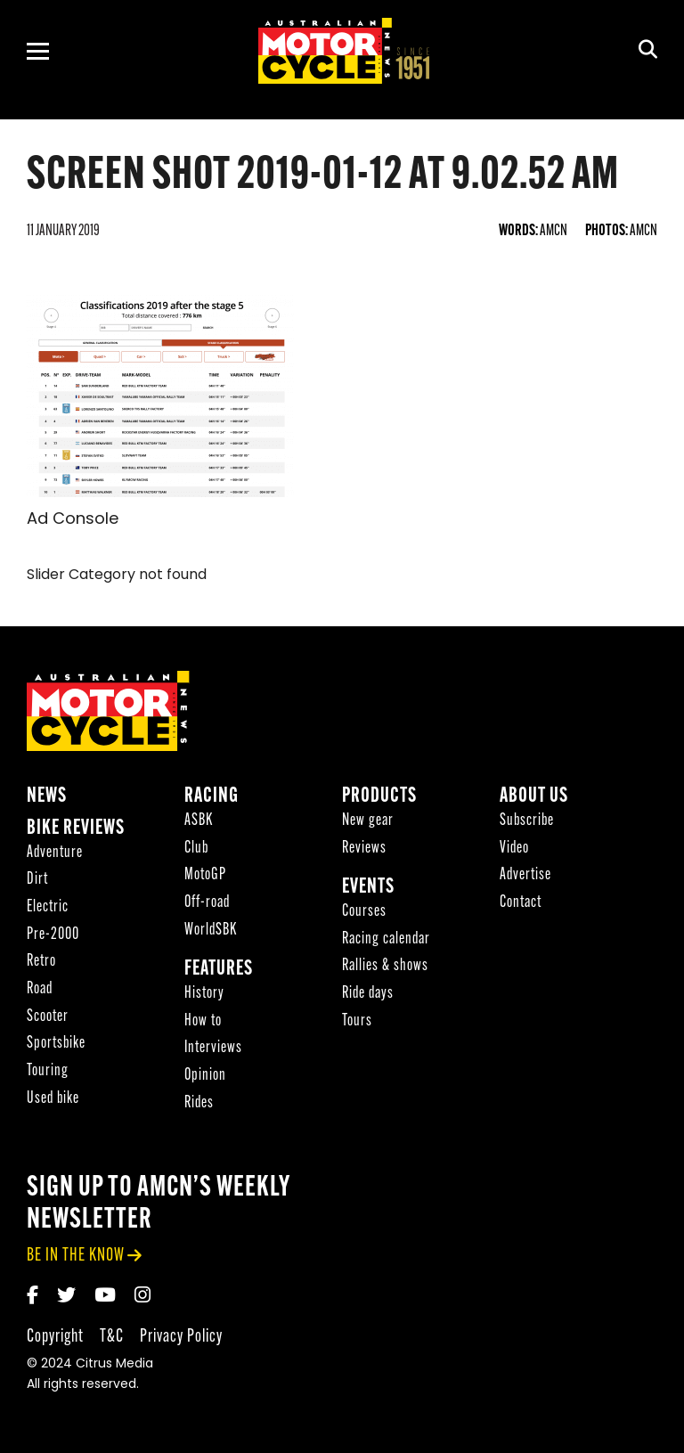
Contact (521, 902)
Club (196, 848)
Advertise (525, 875)
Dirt (37, 879)
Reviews (364, 848)
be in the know (76, 1255)
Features (218, 969)
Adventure (55, 853)
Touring (48, 1071)
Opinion (205, 1075)
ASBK (198, 820)
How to (203, 1021)
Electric (48, 907)
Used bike (53, 1098)
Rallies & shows (385, 966)
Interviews (213, 1048)
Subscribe (527, 820)
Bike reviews (76, 829)
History (204, 993)
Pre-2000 (53, 934)
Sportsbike (56, 1043)
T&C (112, 1336)
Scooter (48, 1016)
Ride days (368, 993)
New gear (368, 820)
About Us (534, 797)
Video (514, 848)
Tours (357, 1021)
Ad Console (72, 519)
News (47, 797)
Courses (364, 911)
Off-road (207, 902)
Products (379, 797)
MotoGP (205, 875)
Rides (199, 1103)
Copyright (55, 1336)
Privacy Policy (181, 1336)
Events (368, 888)
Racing (211, 797)
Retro (41, 961)
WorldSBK (210, 930)
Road (40, 989)
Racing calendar (386, 939)
